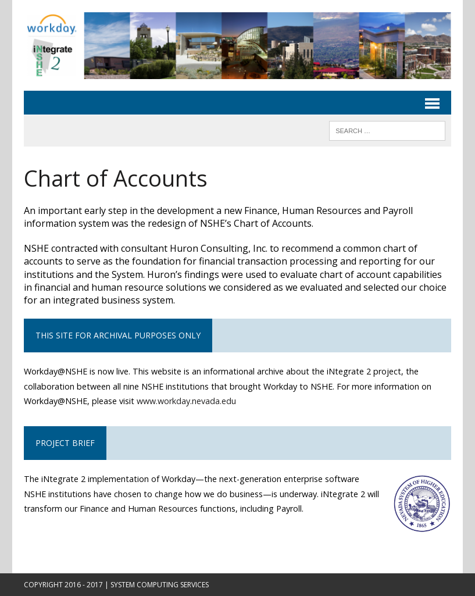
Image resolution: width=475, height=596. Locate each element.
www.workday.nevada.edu (186, 400)
